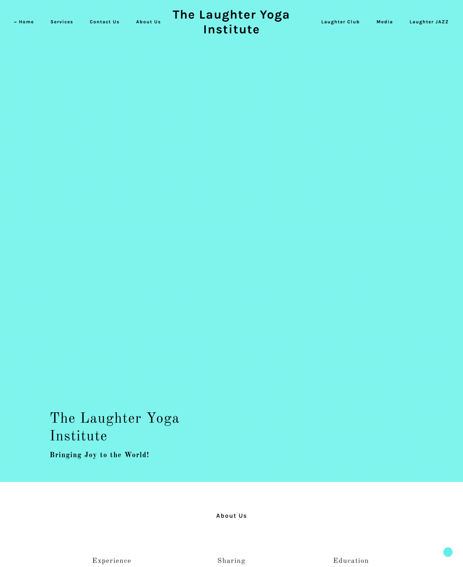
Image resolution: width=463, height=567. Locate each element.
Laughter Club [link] (340, 21)
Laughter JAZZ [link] (429, 21)
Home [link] (26, 21)
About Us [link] (148, 21)
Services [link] (61, 21)
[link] (231, 32)
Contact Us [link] (105, 21)
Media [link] (384, 21)
